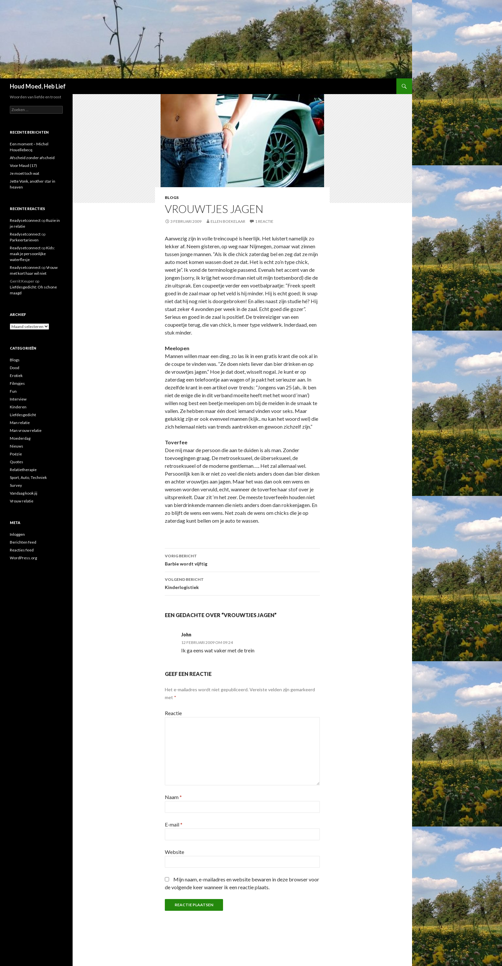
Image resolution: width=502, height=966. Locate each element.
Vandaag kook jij (23, 493)
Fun (13, 391)
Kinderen (18, 406)
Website (174, 852)
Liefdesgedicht (23, 414)
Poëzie (16, 453)
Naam (173, 797)
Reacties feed (22, 550)
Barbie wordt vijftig (242, 559)
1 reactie (264, 221)
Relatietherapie (23, 469)
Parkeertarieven (24, 239)
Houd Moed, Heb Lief (38, 86)
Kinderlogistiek (242, 583)
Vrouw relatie (21, 501)
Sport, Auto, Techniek (28, 477)
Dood (14, 367)
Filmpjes (17, 383)
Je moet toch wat (24, 173)
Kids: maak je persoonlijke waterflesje (32, 253)
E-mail (173, 824)
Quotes (16, 461)
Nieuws (16, 446)
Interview (18, 399)
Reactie (173, 713)
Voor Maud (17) (23, 165)
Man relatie (20, 422)
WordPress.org (23, 557)
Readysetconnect (25, 220)
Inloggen (17, 534)
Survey (16, 485)
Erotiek (16, 375)
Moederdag (20, 438)
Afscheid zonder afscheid (32, 157)
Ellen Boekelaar (228, 221)
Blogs (172, 197)
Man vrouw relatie (26, 430)
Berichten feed (23, 542)
